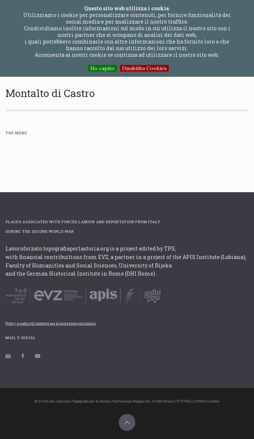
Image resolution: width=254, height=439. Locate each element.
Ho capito (102, 68)
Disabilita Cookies (144, 68)
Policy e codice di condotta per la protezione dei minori (51, 323)
